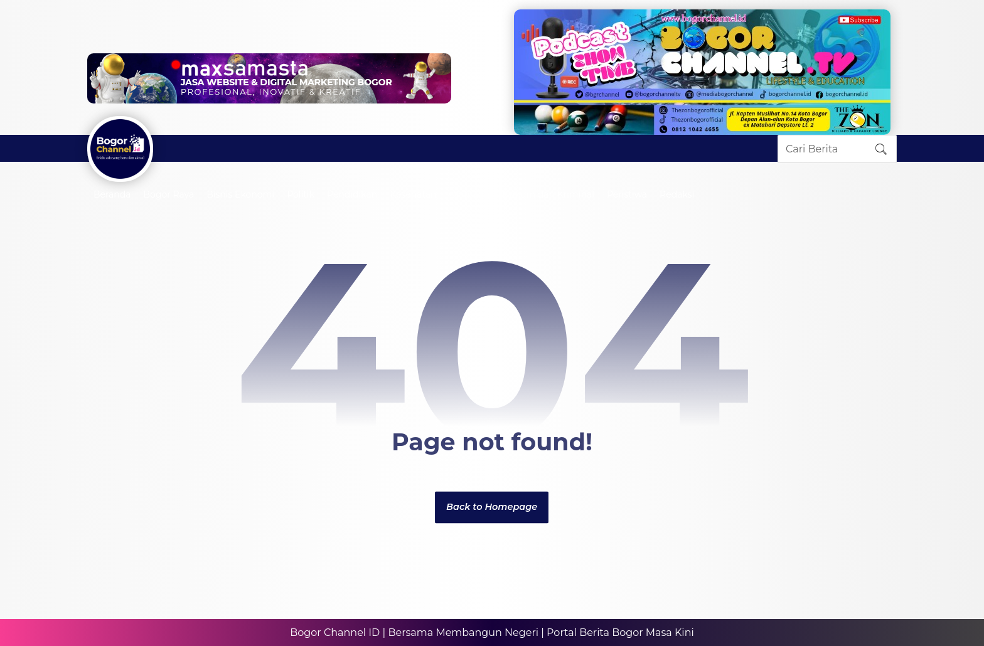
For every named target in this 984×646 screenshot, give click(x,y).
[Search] (881, 149)
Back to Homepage (491, 507)
